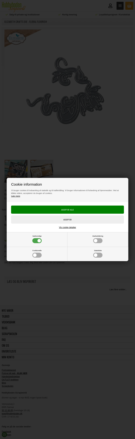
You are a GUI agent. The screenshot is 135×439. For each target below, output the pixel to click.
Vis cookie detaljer (67, 227)
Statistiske (97, 253)
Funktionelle (37, 253)
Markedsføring (97, 239)
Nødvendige (37, 239)
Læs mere (15, 196)
